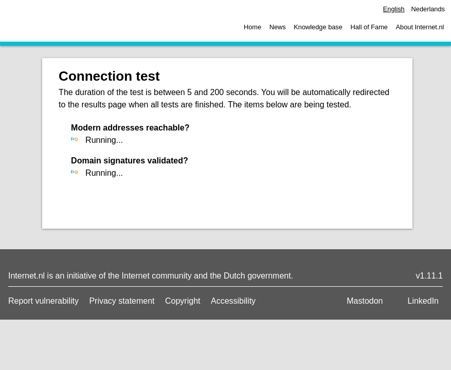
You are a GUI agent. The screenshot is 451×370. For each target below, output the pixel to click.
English (394, 9)
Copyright (182, 301)
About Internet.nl (420, 27)
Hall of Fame (369, 27)
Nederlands (428, 9)
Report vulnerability (43, 301)
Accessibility (233, 301)
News (277, 27)
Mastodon (365, 301)
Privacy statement (121, 301)
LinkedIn (423, 301)
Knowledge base (318, 27)
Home (252, 27)
